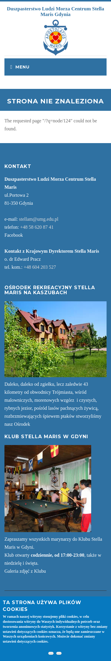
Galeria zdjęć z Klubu (25, 571)
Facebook (13, 235)
